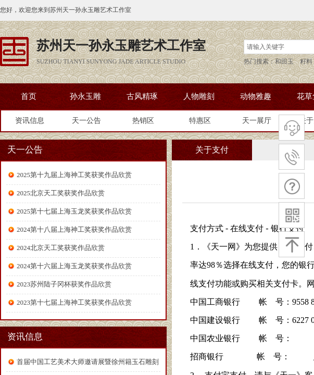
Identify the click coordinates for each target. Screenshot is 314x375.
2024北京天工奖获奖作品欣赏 (61, 248)
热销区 (143, 120)
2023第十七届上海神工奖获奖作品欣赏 (74, 302)
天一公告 (86, 120)
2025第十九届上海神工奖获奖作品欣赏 (74, 175)
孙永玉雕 (85, 96)
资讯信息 (29, 120)
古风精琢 (142, 96)
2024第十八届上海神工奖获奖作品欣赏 (74, 229)
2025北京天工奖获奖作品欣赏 (61, 193)
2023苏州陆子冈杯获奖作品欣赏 (64, 284)
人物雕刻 (199, 96)
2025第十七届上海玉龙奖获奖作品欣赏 (74, 211)
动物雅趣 (255, 96)
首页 (28, 96)
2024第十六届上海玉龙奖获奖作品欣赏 (74, 266)
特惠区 (200, 120)
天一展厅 (256, 120)
